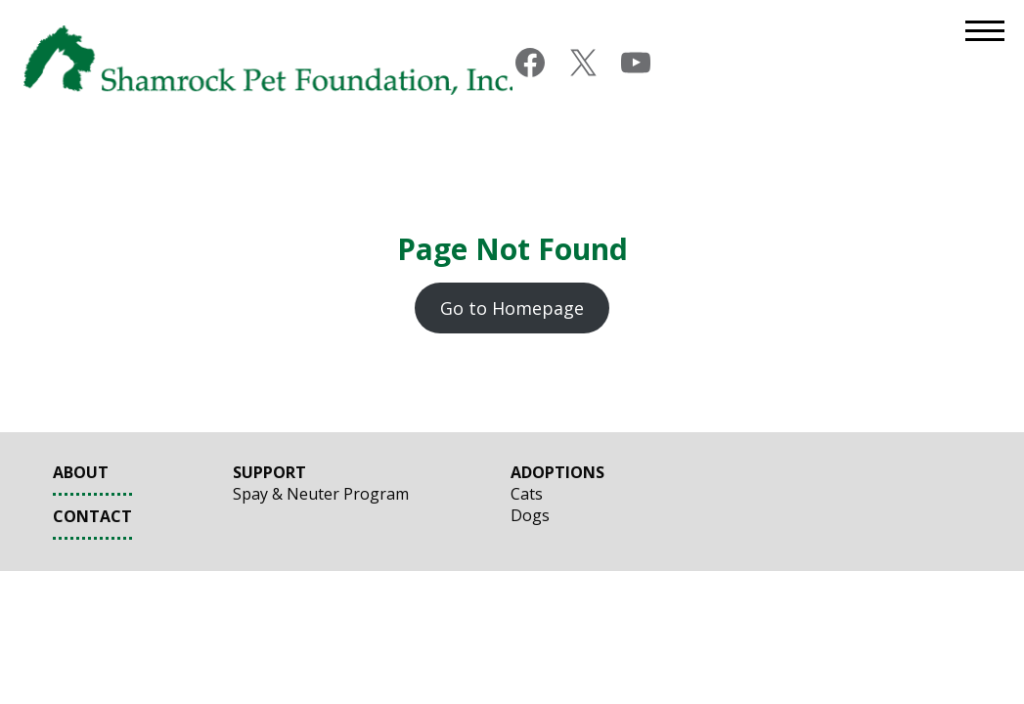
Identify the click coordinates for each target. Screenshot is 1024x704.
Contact (92, 516)
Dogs (530, 515)
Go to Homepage (512, 308)
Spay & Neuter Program (321, 494)
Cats (527, 494)
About (81, 472)
